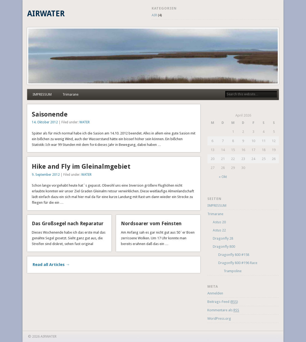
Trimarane (71, 94)
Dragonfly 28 (223, 238)
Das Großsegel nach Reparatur (68, 223)
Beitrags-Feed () (222, 302)
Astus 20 (219, 222)
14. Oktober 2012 (45, 122)
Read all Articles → (51, 264)
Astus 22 (219, 230)
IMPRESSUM (42, 94)
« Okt (223, 177)
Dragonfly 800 (224, 246)
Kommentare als (223, 310)
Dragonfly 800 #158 (233, 255)
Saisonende (50, 114)
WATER (84, 122)
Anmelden (215, 293)
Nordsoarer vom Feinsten (151, 223)
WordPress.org (219, 318)
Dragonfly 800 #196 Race (237, 263)
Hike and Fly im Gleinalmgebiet (81, 166)
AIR (154, 15)
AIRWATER (46, 13)
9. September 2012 (46, 175)
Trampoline (233, 271)
